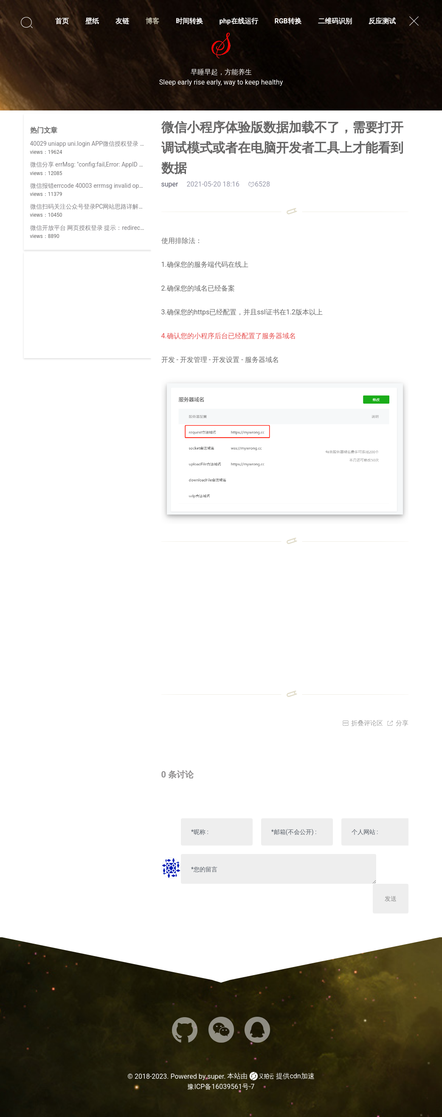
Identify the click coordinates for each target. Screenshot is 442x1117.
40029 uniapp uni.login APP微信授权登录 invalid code (101, 143)
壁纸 (92, 21)
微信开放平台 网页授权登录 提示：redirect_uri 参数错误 (103, 227)
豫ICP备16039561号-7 (220, 1087)
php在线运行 (239, 21)
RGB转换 (287, 21)
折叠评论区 (362, 723)
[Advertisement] (87, 305)
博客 (152, 21)
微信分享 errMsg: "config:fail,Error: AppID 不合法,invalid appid (110, 164)
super (215, 1076)
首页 (62, 21)
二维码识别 (335, 21)
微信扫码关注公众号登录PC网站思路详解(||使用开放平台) (105, 206)
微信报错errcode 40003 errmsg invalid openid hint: (96, 185)
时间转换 (189, 21)
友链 (122, 21)
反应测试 (382, 21)
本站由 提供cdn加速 (270, 1076)
